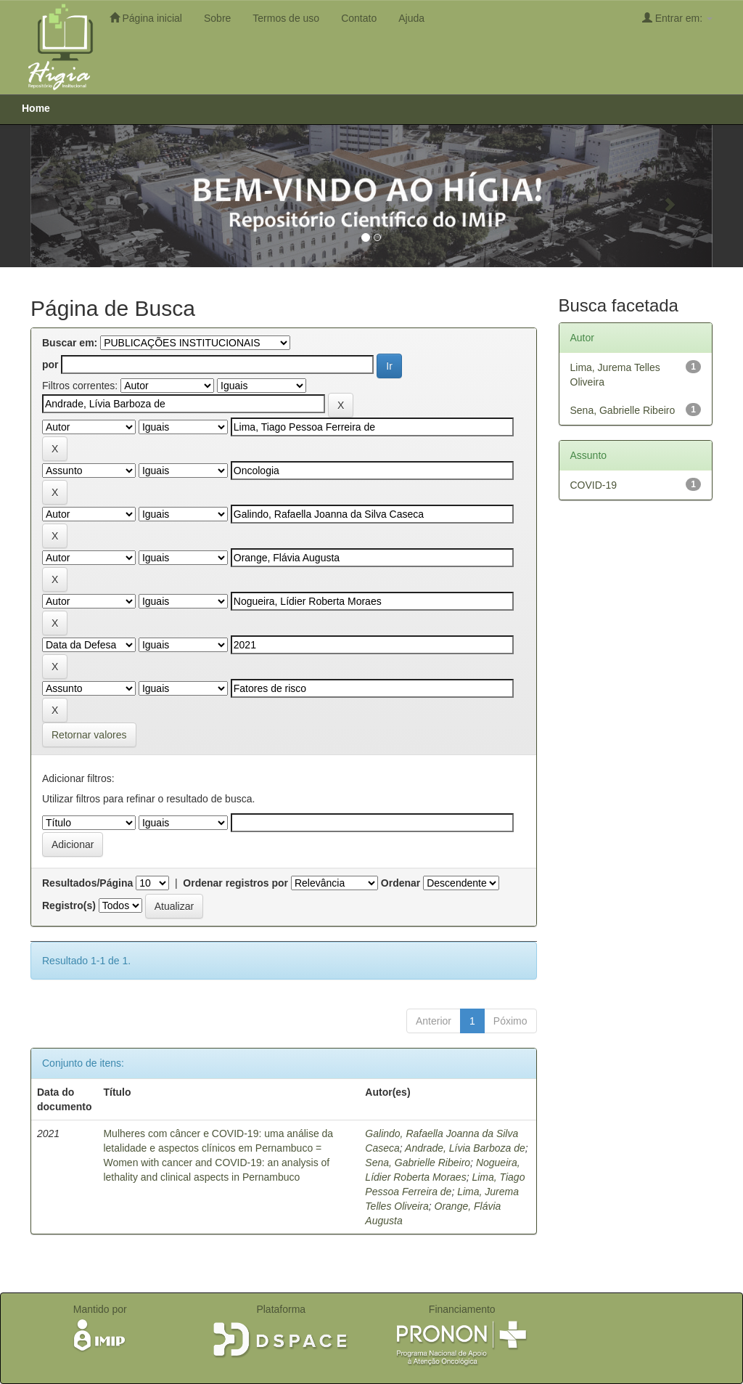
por (50, 364)
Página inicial (146, 18)
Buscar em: (69, 343)
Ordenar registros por (235, 883)
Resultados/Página (87, 883)
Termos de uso (286, 18)
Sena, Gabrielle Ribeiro (417, 1162)
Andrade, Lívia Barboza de (465, 1148)
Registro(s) (69, 905)
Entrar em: (677, 18)
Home (36, 108)
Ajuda (411, 18)
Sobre (217, 18)
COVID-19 (593, 485)
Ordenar (400, 883)
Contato (359, 18)
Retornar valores (89, 735)
